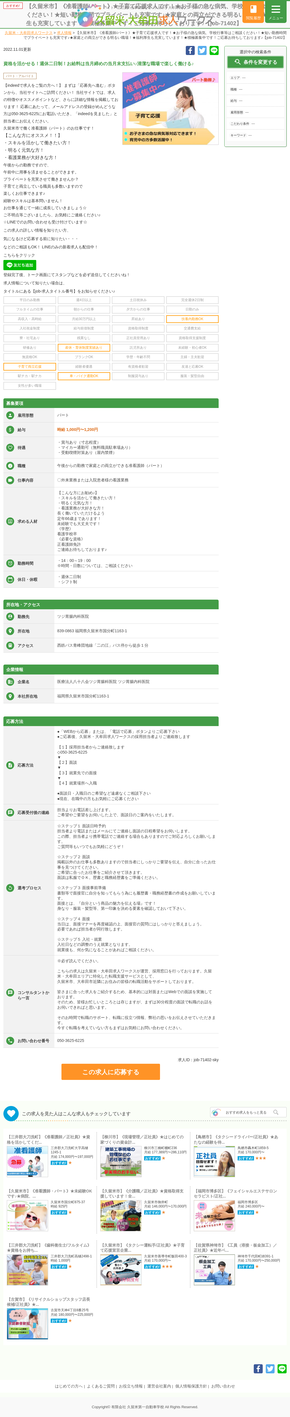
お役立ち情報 (131, 1386)
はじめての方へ (69, 1386)
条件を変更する (255, 62)
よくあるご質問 (101, 1386)
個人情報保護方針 (191, 1386)
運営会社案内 (159, 1386)
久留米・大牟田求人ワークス (29, 33)
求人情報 (64, 33)
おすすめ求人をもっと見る (246, 1112)
